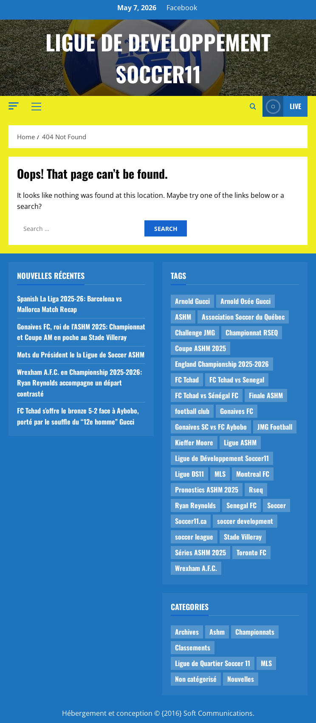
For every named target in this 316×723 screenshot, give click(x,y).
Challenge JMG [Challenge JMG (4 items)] (195, 332)
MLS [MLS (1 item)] (220, 474)
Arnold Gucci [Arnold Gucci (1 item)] (192, 301)
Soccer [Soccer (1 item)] (276, 505)
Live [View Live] (281, 106)
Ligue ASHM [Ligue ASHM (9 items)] (240, 442)
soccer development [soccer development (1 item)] (245, 521)
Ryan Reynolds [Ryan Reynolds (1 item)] (195, 505)
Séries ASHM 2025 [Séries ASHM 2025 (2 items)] (200, 552)
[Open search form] (253, 106)
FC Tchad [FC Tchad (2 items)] (187, 379)
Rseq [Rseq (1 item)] (256, 489)
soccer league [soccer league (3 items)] (194, 537)
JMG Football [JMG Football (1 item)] (274, 427)
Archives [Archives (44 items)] (187, 632)
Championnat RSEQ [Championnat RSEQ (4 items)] (252, 332)
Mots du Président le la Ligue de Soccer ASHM (80, 354)
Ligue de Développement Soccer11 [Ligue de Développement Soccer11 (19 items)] (222, 458)
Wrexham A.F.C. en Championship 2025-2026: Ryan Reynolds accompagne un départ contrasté (79, 383)
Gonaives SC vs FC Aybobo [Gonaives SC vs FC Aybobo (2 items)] (211, 427)
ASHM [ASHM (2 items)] (183, 317)
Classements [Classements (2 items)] (192, 647)
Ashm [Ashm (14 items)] (217, 632)
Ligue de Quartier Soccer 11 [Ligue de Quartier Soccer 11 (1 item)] (212, 663)
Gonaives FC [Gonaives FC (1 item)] (236, 411)
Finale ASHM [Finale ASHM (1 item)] (266, 395)
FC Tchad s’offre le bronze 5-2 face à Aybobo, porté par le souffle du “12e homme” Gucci (78, 416)
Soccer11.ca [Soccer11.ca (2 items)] (190, 521)
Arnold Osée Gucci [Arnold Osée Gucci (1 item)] (245, 301)
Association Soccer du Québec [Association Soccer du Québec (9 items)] (243, 317)
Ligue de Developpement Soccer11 (158, 57)
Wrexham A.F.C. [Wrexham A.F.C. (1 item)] (196, 568)
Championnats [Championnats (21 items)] (254, 632)
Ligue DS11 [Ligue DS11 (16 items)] (189, 474)
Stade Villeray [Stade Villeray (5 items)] (243, 537)
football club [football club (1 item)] (192, 411)
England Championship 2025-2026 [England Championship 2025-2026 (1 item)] (222, 364)
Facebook (181, 7)
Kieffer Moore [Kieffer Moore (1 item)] (194, 442)
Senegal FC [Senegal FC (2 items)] (241, 505)
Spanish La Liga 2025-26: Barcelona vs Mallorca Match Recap (69, 304)
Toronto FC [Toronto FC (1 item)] (251, 552)
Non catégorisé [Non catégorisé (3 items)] (196, 679)
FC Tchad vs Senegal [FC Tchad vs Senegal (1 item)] (236, 379)
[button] (13, 106)
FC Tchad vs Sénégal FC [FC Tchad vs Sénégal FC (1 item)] (206, 395)
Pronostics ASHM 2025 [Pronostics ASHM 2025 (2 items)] (206, 489)
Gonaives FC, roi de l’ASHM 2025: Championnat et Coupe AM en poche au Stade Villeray (81, 332)
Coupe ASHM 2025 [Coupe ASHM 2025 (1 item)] (200, 348)
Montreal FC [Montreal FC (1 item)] (252, 474)
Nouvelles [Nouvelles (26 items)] (240, 679)
